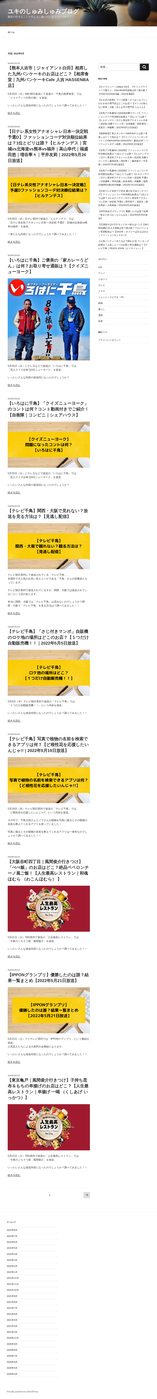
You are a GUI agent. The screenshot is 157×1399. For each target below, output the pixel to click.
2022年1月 (12, 1272)
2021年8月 (12, 1302)
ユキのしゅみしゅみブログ (43, 11)
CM (100, 267)
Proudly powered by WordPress (22, 1391)
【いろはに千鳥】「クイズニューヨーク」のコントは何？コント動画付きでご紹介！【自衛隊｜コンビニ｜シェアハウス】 (48, 409)
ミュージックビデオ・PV (111, 297)
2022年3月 (12, 1260)
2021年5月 (12, 1320)
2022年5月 (12, 1248)
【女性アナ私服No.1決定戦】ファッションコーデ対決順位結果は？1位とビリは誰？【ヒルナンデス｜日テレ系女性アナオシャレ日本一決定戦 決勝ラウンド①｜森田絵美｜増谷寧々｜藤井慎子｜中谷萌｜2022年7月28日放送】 (123, 157)
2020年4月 (12, 1374)
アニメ (101, 273)
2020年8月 (12, 1350)
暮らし (101, 309)
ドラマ (101, 291)
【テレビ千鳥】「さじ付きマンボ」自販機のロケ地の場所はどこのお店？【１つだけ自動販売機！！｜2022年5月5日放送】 (48, 637)
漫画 (100, 315)
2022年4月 (12, 1254)
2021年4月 (12, 1326)
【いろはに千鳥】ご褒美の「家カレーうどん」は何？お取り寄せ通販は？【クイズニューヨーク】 (48, 266)
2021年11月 (13, 1284)
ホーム (11, 32)
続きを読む (14, 113)
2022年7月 (12, 1236)
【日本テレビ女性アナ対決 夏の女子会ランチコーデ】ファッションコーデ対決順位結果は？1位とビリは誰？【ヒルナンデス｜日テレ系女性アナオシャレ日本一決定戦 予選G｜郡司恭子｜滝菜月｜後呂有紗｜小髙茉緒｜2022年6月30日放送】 (123, 198)
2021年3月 (12, 1332)
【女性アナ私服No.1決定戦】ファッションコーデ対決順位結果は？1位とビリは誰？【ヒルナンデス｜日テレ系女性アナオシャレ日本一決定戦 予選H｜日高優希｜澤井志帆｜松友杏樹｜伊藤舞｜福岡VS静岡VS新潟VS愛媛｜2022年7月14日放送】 (123, 177)
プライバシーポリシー (109, 340)
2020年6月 (12, 1362)
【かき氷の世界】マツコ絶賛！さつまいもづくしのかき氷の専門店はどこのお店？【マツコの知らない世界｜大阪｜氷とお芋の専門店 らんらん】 (123, 103)
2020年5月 (12, 1368)
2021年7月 (12, 1308)
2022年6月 (12, 1242)
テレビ (101, 285)
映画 (100, 303)
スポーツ (102, 279)
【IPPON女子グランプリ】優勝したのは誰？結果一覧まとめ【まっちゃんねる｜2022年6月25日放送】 (123, 215)
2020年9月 (12, 1344)
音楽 (100, 321)
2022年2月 (12, 1266)
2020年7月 (12, 1356)
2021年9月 (12, 1296)
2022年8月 (12, 1230)
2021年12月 (13, 1278)
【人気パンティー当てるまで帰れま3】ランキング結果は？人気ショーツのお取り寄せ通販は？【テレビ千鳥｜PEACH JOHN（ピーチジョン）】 (123, 245)
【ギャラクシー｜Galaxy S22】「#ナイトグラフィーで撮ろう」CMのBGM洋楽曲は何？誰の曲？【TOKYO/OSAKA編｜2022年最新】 (122, 90)
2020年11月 (13, 1338)
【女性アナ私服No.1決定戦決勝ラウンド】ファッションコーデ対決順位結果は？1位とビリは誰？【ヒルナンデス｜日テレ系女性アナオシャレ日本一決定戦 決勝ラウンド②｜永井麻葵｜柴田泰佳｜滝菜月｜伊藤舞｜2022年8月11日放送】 (123, 120)
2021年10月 (13, 1290)
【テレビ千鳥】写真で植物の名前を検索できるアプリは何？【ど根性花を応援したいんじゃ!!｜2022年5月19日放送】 (48, 744)
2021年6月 (12, 1314)
